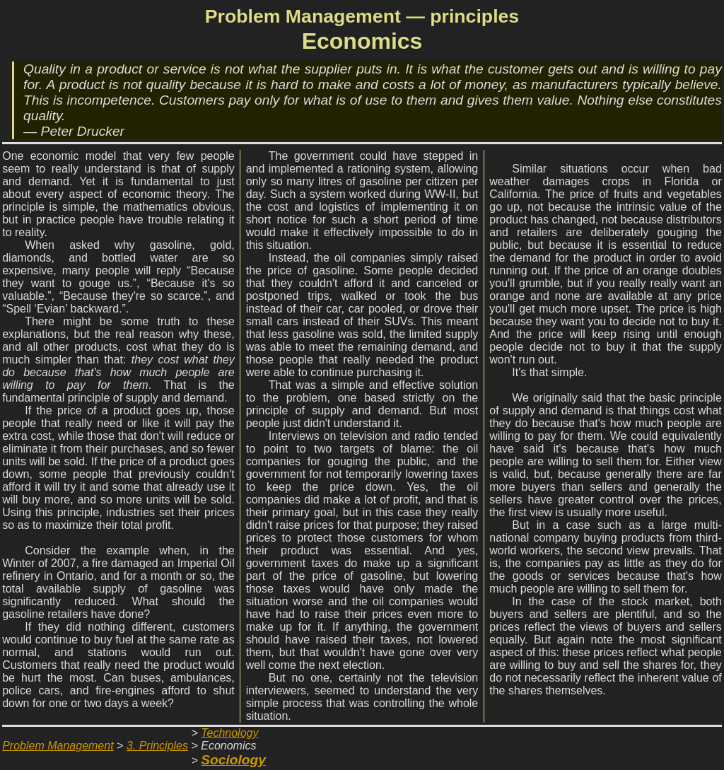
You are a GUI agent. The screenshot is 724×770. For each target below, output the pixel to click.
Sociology (233, 759)
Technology (229, 733)
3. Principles (157, 746)
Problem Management (57, 746)
